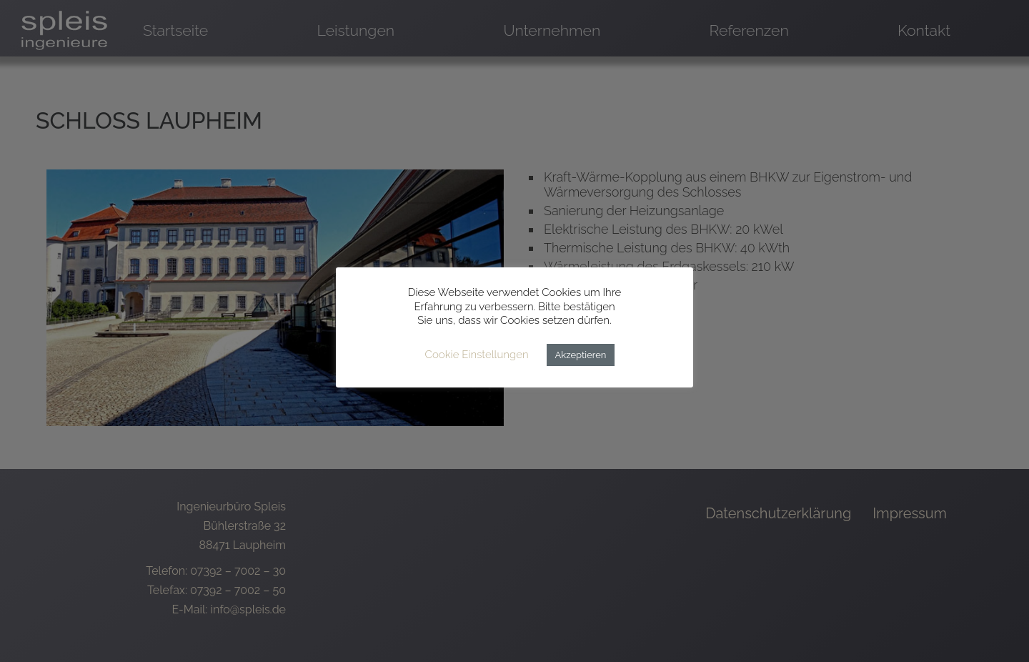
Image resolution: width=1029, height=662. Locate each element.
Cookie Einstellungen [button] (477, 354)
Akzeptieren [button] (581, 355)
